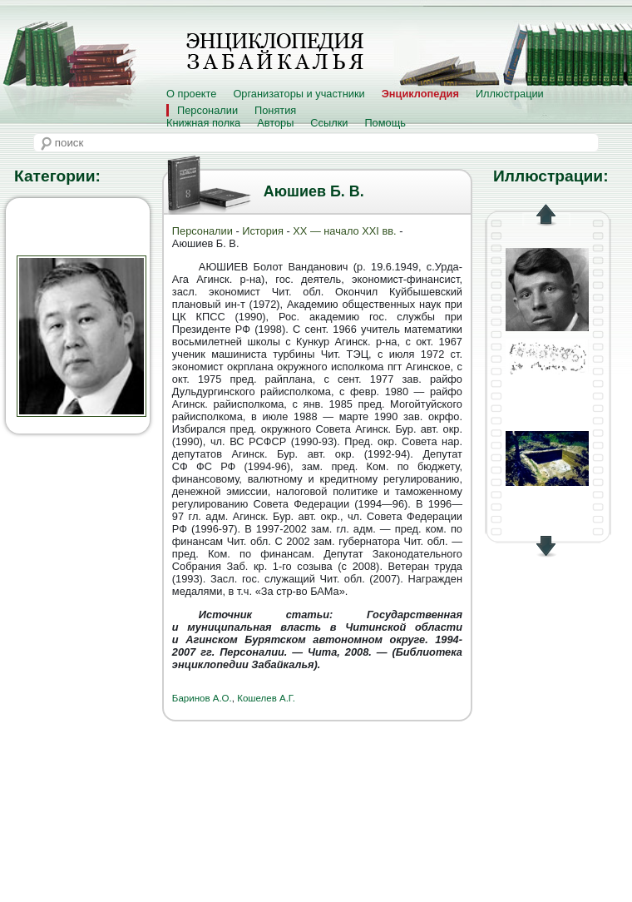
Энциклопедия (420, 93)
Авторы (275, 122)
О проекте (191, 93)
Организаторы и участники (298, 93)
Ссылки (329, 122)
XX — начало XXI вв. (344, 231)
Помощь (384, 122)
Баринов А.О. (202, 698)
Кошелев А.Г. (266, 698)
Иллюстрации (510, 93)
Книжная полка (203, 122)
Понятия (275, 110)
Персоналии (207, 110)
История (263, 231)
